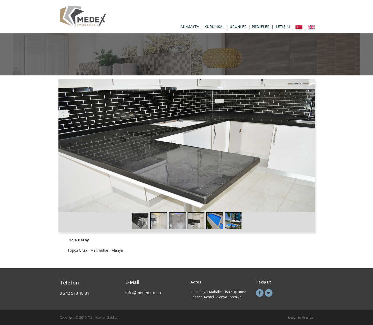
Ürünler (238, 27)
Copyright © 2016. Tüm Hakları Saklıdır (89, 317)
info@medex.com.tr (143, 293)
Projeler (260, 27)
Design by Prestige (301, 317)
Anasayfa (189, 27)
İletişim (282, 27)
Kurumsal (215, 27)
